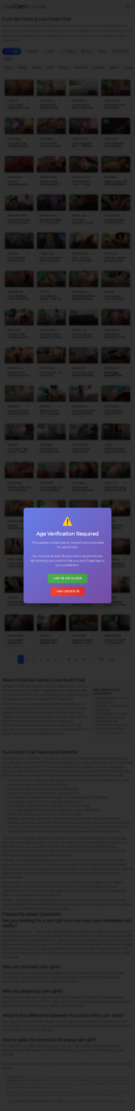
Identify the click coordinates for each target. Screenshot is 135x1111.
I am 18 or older (67, 578)
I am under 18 (67, 591)
